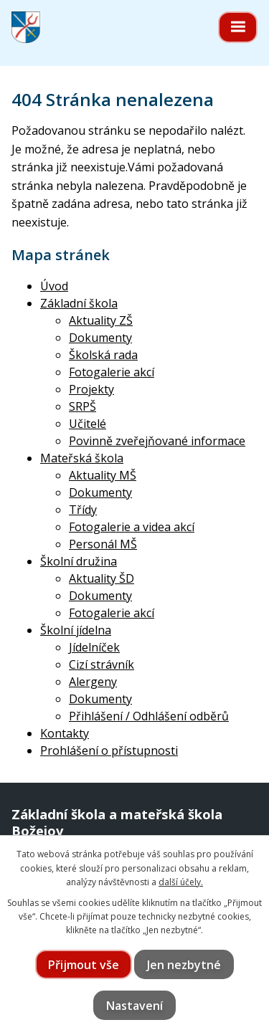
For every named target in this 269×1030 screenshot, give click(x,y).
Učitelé (87, 423)
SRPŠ (82, 406)
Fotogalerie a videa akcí (131, 527)
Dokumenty (100, 337)
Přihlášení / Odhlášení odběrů (149, 716)
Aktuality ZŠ (101, 320)
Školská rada (103, 355)
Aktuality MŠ (102, 475)
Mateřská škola (81, 458)
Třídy (83, 510)
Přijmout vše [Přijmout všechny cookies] (83, 965)
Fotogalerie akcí (111, 372)
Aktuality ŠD (101, 578)
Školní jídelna (75, 630)
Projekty (91, 389)
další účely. (181, 882)
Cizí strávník (101, 664)
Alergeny (93, 682)
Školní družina (78, 561)
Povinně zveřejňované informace (157, 441)
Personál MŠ (103, 544)
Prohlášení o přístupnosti (109, 750)
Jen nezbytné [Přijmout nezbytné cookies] (184, 965)
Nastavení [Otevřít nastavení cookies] (134, 1006)
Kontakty (64, 733)
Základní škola (79, 303)
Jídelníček (94, 647)
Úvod (54, 286)
